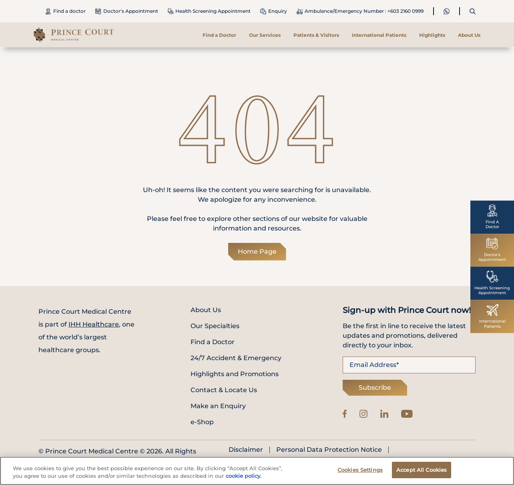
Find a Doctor (219, 35)
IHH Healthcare (93, 324)
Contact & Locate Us (224, 390)
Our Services (265, 35)
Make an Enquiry (218, 406)
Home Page (257, 251)
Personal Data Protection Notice (329, 450)
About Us (469, 35)
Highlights (432, 35)
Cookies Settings (360, 472)
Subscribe (375, 387)
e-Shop (202, 422)
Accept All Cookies (421, 472)
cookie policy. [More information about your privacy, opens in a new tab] (243, 478)
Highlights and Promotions (235, 374)
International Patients (379, 35)
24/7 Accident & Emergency (236, 358)
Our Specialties (215, 326)
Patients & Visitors (316, 35)
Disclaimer (246, 450)
